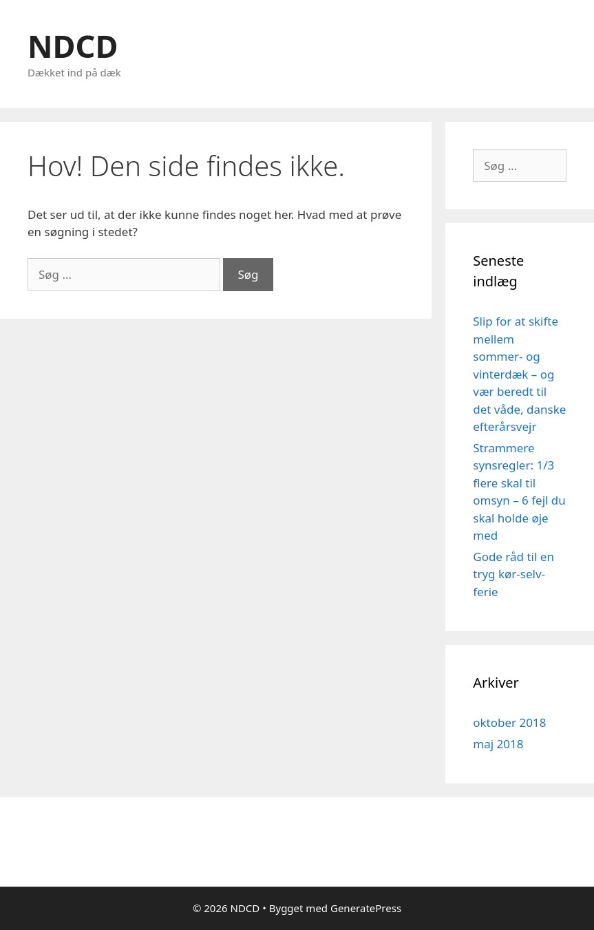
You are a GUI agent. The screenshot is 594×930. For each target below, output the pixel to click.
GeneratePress (365, 908)
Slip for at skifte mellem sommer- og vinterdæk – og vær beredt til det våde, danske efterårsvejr (519, 373)
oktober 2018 (509, 722)
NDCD (73, 46)
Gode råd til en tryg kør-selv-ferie (513, 574)
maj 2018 (498, 744)
